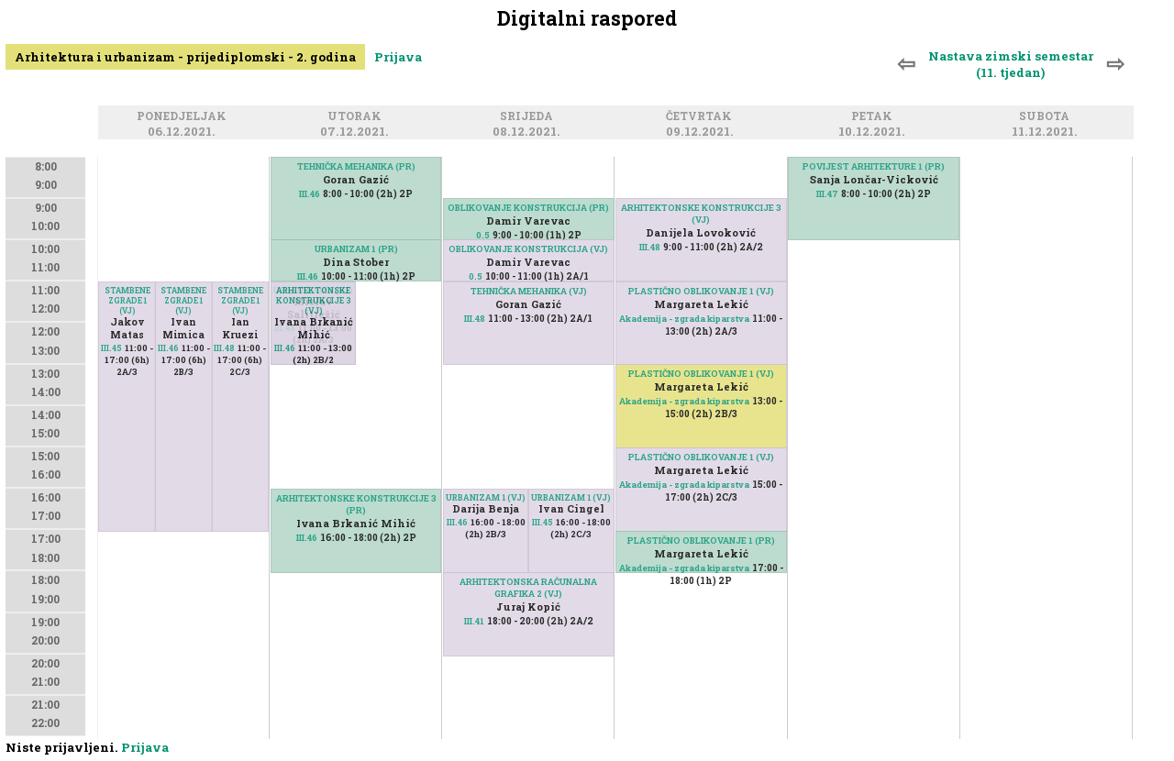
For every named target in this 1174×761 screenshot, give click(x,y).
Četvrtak (701, 117)
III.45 (111, 348)
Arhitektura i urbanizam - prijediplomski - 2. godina (185, 57)
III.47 (827, 194)
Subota (1047, 117)
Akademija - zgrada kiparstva (684, 319)
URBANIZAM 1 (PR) (356, 249)
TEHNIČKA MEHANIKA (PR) (356, 166)
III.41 (474, 621)
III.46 (168, 348)
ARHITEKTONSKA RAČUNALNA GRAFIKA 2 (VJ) (528, 588)
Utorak (357, 117)
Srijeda (529, 117)
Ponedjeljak (184, 117)
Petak (874, 117)
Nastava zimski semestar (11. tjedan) (1010, 64)
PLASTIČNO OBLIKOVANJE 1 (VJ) (701, 291)
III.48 (224, 348)
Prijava (398, 57)
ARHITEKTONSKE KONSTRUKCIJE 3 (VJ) (313, 300)
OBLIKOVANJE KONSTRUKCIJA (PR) (528, 208)
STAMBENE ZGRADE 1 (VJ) (240, 300)
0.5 (483, 235)
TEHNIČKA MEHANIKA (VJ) (529, 291)
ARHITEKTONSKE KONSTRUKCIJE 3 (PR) (356, 504)
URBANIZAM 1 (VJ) (486, 497)
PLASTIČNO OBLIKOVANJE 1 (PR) (701, 540)
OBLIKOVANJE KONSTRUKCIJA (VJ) (528, 249)
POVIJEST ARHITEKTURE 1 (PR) (874, 166)
